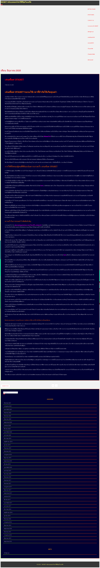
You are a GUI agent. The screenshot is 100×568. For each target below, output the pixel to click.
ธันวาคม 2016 (7, 509)
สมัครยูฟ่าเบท (90, 31)
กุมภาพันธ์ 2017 (8, 503)
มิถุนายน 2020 (7, 419)
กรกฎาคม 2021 (8, 406)
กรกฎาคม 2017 (8, 486)
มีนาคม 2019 (7, 464)
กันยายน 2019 (7, 448)
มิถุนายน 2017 (7, 490)
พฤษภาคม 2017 (8, 493)
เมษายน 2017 (7, 496)
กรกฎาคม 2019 (8, 454)
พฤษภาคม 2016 (8, 528)
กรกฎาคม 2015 (8, 535)
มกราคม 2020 (7, 435)
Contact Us (91, 20)
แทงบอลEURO (91, 43)
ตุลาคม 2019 (7, 445)
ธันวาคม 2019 (7, 438)
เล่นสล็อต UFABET (14, 79)
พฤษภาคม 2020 (8, 422)
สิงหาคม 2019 (7, 451)
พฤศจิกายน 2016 (8, 512)
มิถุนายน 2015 (7, 538)
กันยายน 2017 (7, 480)
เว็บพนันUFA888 (91, 54)
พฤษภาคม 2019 (8, 461)
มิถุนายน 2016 (7, 525)
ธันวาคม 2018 (7, 474)
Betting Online (91, 9)
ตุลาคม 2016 (7, 515)
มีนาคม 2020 (7, 428)
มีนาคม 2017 (7, 499)
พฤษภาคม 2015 (8, 541)
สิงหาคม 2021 (7, 403)
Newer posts (5, 386)
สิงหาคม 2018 (7, 477)
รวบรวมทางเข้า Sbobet (93, 26)
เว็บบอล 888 (90, 48)
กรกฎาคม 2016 (8, 522)
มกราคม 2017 (7, 506)
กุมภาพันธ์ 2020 (8, 432)
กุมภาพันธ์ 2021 (8, 409)
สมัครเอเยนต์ (90, 60)
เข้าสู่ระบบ (6, 553)
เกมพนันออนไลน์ (91, 37)
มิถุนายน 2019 (7, 457)
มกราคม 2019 (7, 470)
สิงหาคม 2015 (7, 531)
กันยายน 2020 (7, 412)
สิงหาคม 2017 (7, 483)
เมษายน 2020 (7, 425)
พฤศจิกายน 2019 (8, 441)
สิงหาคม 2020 (7, 416)
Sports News (91, 15)
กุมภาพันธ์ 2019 (8, 467)
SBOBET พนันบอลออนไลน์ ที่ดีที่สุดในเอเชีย (16, 2)
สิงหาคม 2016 (7, 519)
